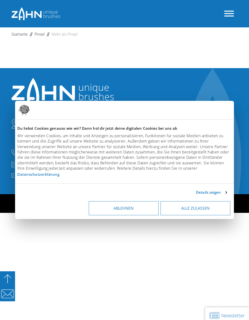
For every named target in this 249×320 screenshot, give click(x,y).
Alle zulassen (195, 208)
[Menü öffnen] (229, 14)
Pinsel (40, 34)
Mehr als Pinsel (65, 34)
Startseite (19, 34)
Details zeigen (208, 192)
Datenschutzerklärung (38, 174)
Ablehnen (123, 208)
